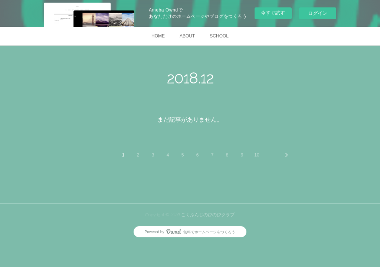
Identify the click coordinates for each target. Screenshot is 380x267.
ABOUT (187, 36)
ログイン (317, 13)
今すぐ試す (273, 13)
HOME (158, 36)
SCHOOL (219, 36)
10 (256, 155)
